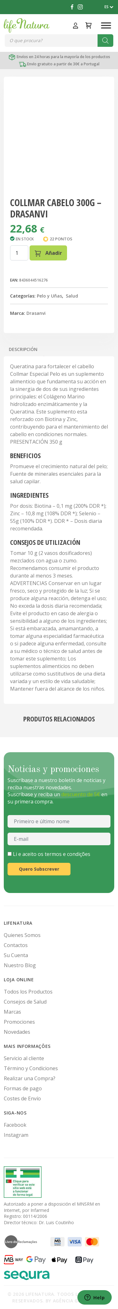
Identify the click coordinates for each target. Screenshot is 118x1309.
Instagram (16, 1134)
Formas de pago (23, 1088)
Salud (72, 296)
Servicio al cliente (24, 1058)
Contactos (16, 945)
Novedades (17, 1031)
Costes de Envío (22, 1098)
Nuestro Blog (20, 965)
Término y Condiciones (31, 1068)
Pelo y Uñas (49, 296)
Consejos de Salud (25, 1001)
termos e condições (67, 854)
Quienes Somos (22, 935)
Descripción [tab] (23, 349)
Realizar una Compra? (29, 1078)
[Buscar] (105, 40)
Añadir (48, 253)
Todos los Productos (28, 991)
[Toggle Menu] (106, 25)
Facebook (15, 1124)
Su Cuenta (16, 955)
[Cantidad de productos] (19, 252)
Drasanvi (36, 313)
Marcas (12, 1011)
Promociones (19, 1021)
